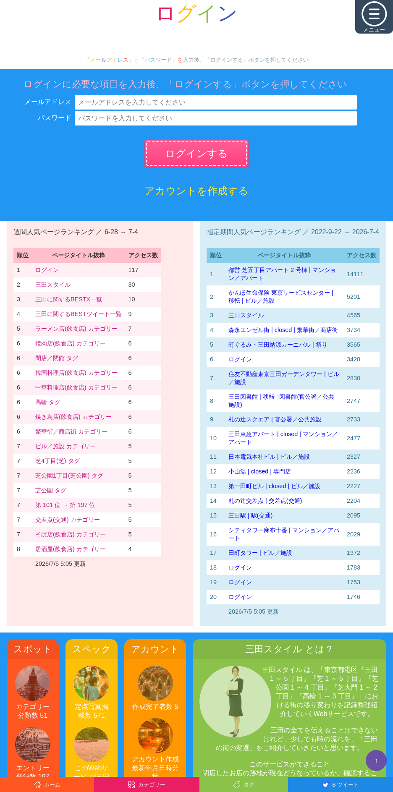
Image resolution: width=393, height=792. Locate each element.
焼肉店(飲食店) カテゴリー (70, 343)
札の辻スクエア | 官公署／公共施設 (275, 419)
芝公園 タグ (50, 490)
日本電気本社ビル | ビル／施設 (269, 456)
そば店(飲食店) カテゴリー (70, 534)
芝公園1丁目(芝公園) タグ (69, 475)
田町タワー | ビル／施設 (260, 552)
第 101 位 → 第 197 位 (65, 505)
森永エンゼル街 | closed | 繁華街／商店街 (283, 330)
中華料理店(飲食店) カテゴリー (76, 387)
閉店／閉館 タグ (56, 358)
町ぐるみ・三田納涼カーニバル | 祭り (278, 344)
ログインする (196, 153)
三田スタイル (53, 284)
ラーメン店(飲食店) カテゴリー (76, 328)
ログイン (47, 270)
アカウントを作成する (196, 190)
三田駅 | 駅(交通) (250, 515)
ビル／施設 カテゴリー (65, 446)
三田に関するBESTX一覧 (68, 299)
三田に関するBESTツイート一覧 (78, 314)
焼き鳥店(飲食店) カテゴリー (73, 416)
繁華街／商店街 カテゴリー (71, 431)
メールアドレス (47, 101)
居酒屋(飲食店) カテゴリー (70, 549)
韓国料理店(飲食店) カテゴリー (76, 372)
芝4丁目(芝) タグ (57, 460)
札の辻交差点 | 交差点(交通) (265, 500)
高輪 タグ (47, 402)
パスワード (54, 117)
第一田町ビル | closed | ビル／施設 (274, 486)
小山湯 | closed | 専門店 (259, 471)
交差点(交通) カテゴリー (67, 519)
